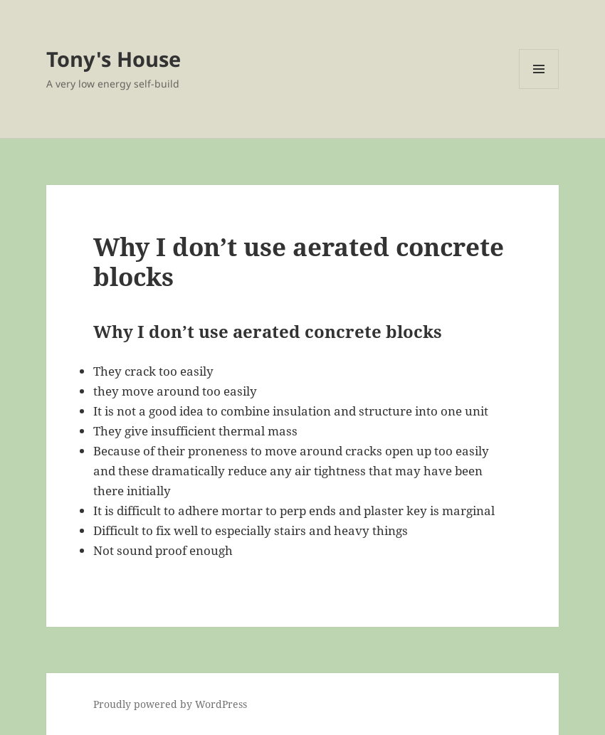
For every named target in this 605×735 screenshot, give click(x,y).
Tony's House (113, 59)
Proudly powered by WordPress (170, 704)
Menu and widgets (539, 88)
